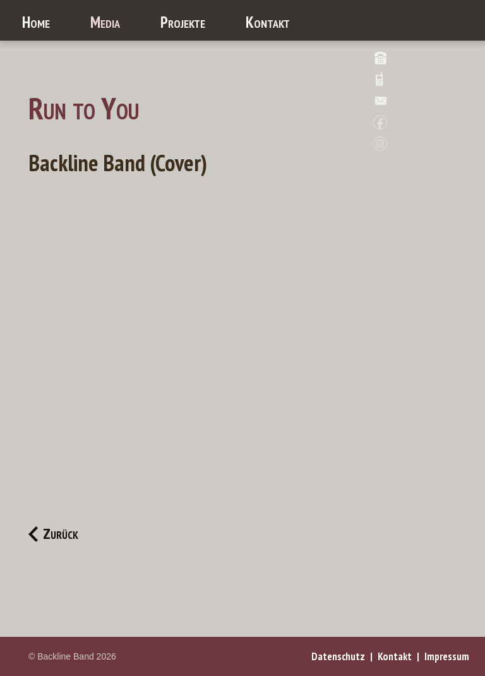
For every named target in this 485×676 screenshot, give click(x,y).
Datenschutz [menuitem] (338, 656)
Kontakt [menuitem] (395, 656)
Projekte (182, 22)
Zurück (60, 533)
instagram (413, 143)
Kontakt (268, 22)
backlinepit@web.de (433, 100)
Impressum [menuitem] (446, 656)
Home (36, 22)
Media (105, 22)
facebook (411, 122)
